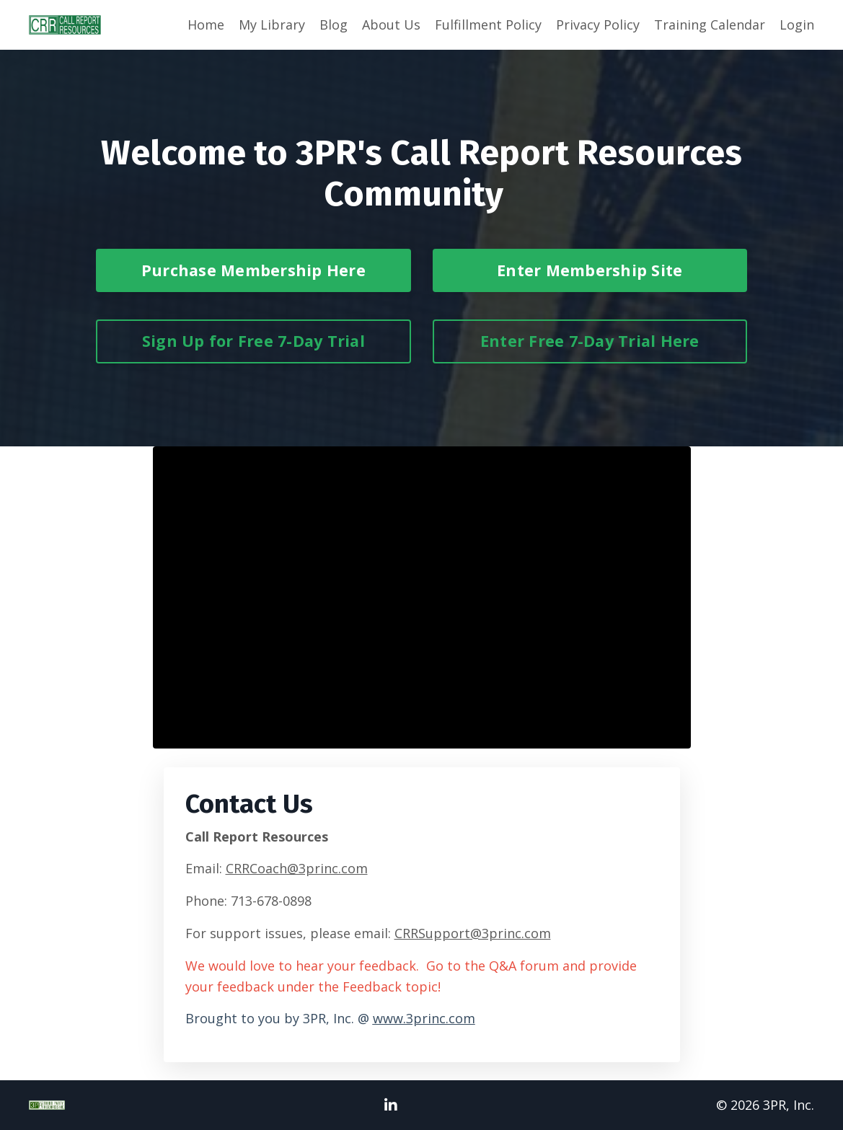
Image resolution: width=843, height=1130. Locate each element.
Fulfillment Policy (488, 24)
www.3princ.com (424, 1018)
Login (797, 24)
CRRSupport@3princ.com (472, 933)
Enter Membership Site (589, 270)
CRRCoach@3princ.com (297, 868)
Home (205, 24)
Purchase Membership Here (253, 270)
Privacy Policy (598, 24)
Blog (333, 24)
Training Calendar (709, 24)
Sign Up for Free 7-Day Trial (253, 340)
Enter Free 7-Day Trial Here (589, 340)
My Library (272, 24)
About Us (391, 24)
